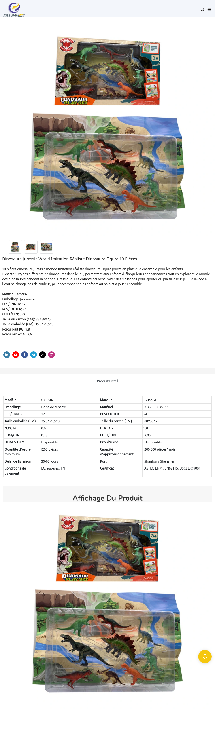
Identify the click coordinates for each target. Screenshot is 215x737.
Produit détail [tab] (107, 381)
